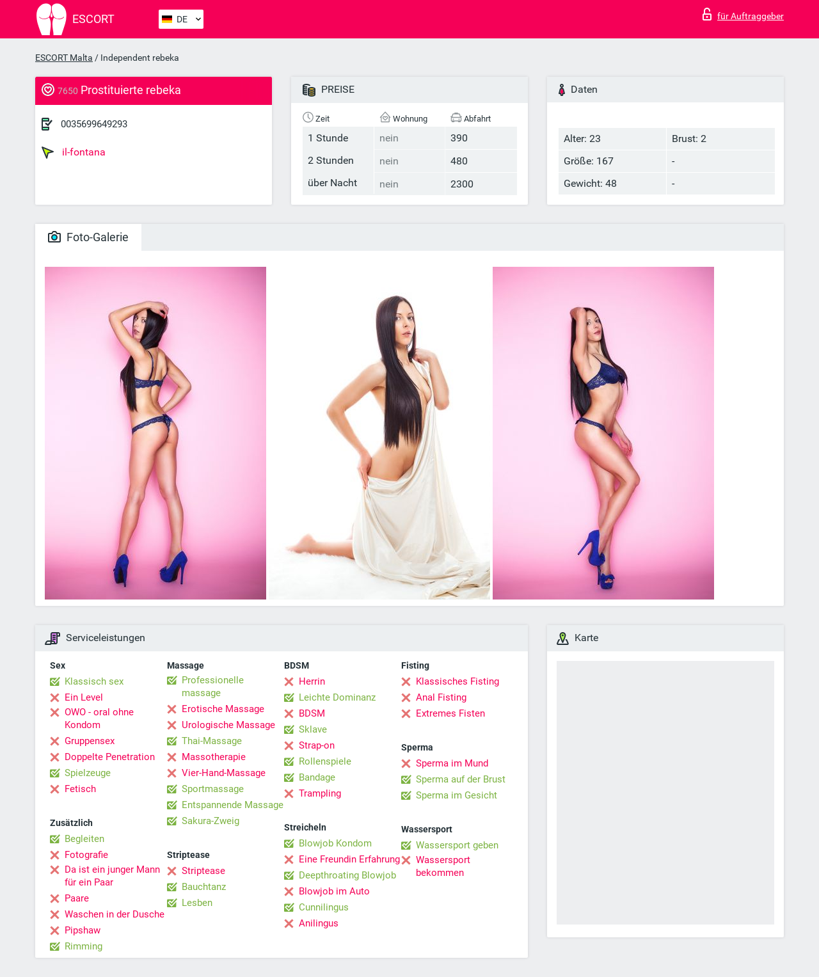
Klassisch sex (94, 681)
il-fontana (74, 152)
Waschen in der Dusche (114, 914)
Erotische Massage (223, 709)
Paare (77, 898)
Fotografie (86, 855)
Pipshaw (82, 930)
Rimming (83, 946)
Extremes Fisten (450, 713)
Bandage (317, 777)
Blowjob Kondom (335, 843)
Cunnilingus (324, 907)
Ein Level (84, 697)
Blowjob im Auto (334, 891)
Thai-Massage (212, 741)
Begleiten (84, 839)
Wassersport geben (457, 845)
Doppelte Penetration (110, 757)
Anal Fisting (441, 697)
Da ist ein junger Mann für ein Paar (112, 876)
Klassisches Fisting (457, 681)
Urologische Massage (228, 725)
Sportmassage (213, 789)
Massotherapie (214, 757)
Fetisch (80, 789)
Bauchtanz (204, 887)
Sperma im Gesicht (456, 795)
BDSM (312, 713)
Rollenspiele (325, 761)
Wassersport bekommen (443, 866)
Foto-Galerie (88, 237)
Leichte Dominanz (337, 697)
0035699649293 (94, 124)
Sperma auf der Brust (460, 779)
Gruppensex (90, 741)
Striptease (203, 871)
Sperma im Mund (452, 763)
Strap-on (317, 745)
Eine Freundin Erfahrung (349, 859)
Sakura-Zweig (210, 821)
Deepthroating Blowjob (347, 875)
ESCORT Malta (64, 57)
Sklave (313, 729)
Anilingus (318, 923)
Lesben (197, 903)
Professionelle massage (213, 686)
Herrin (312, 681)
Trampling (320, 793)
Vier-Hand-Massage (224, 773)
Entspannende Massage (232, 805)
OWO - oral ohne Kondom (99, 718)
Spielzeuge (88, 773)
